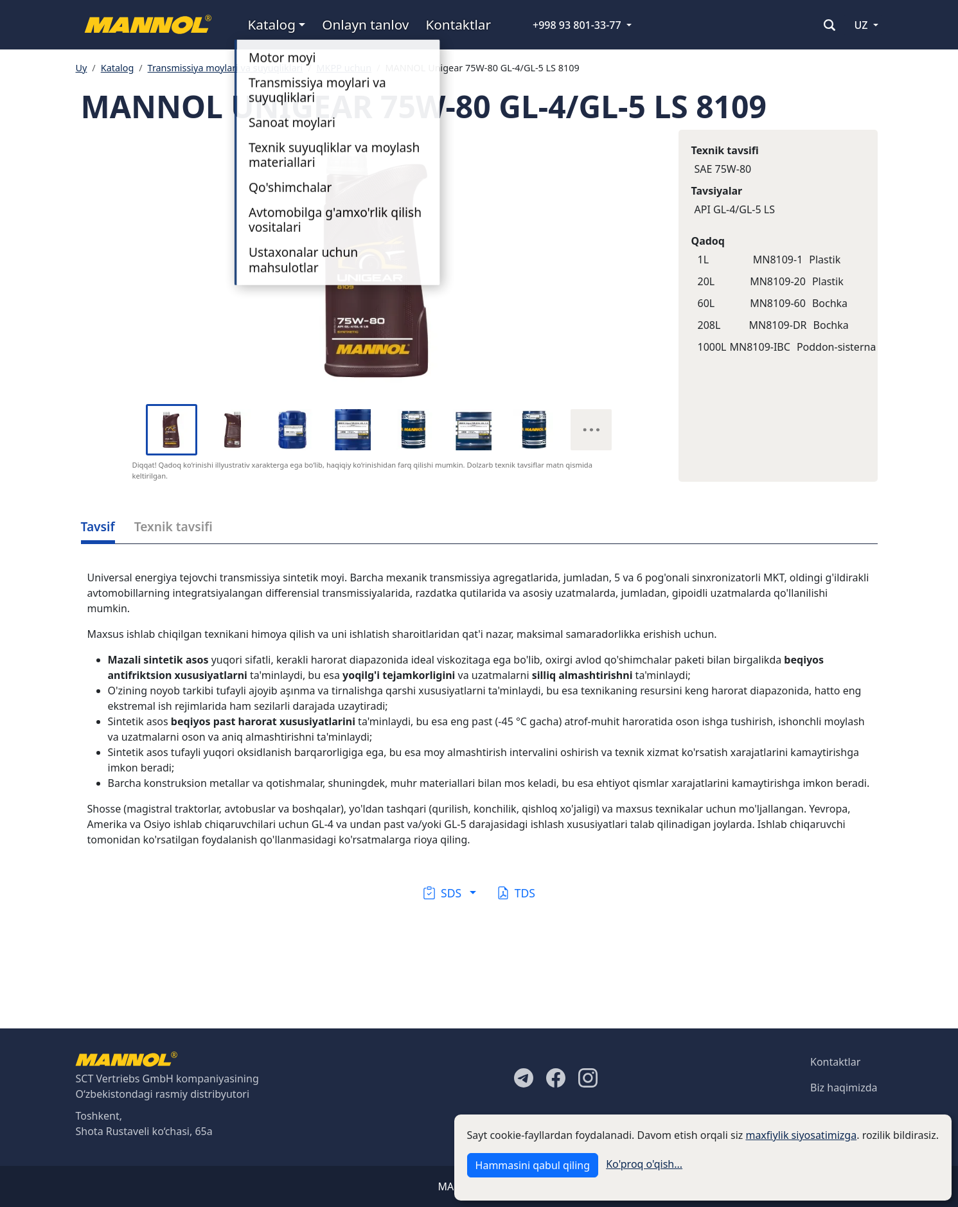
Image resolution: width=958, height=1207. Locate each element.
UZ (860, 25)
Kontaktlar (458, 24)
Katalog (117, 68)
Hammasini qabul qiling (532, 1165)
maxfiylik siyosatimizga (800, 1135)
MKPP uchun (344, 68)
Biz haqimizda (843, 1087)
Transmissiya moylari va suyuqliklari (225, 68)
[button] (449, 892)
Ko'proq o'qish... (644, 1164)
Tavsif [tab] (98, 526)
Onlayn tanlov (365, 24)
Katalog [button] (272, 24)
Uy (81, 68)
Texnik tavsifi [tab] (173, 526)
